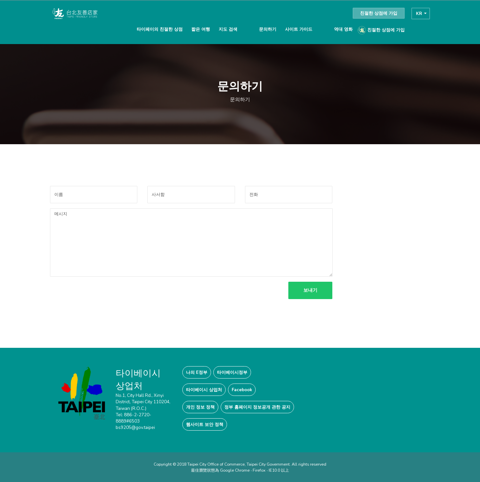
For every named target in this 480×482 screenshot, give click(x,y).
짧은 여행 (200, 29)
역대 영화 (343, 29)
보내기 (309, 290)
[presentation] (100, 295)
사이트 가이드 (298, 29)
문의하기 (267, 29)
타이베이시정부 (232, 372)
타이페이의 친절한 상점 (160, 29)
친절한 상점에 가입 (378, 13)
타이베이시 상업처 (204, 390)
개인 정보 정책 (200, 407)
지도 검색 (228, 29)
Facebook (242, 390)
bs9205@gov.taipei (135, 427)
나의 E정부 (196, 372)
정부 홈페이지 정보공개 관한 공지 (257, 407)
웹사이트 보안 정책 (204, 424)
